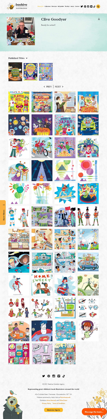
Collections (48, 6)
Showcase (54, 6)
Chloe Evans (63, 400)
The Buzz (67, 6)
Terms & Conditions (59, 403)
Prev (49, 86)
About (72, 6)
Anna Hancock (51, 400)
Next (58, 86)
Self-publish (61, 6)
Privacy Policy (46, 403)
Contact (77, 6)
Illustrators (41, 6)
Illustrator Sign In (53, 410)
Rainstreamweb (65, 397)
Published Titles (16, 58)
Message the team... (94, 412)
